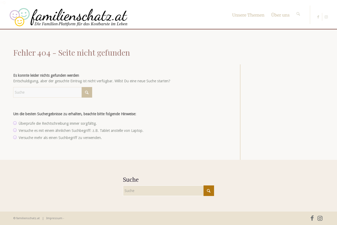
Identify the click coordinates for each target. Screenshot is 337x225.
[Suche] (298, 9)
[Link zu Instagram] (326, 17)
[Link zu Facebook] (318, 17)
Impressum (54, 218)
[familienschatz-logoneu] (68, 17)
